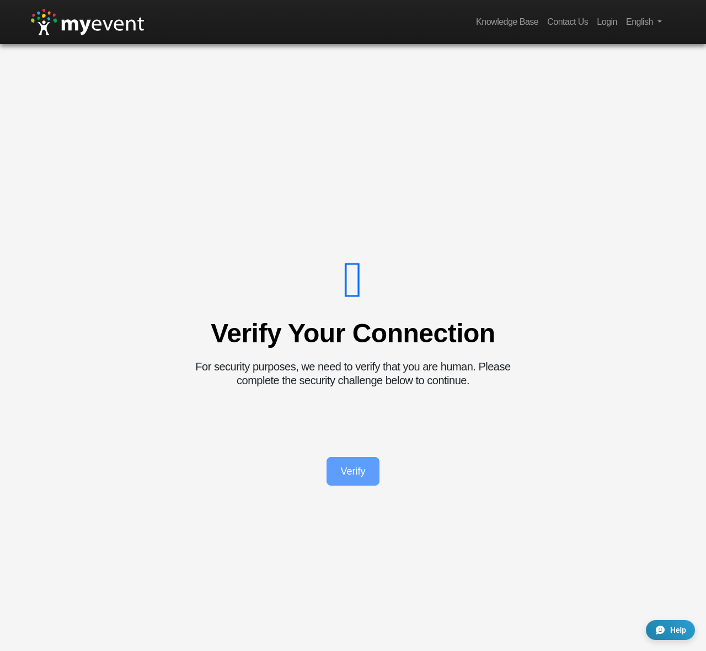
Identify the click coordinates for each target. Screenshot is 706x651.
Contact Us (567, 21)
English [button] (640, 21)
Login (607, 21)
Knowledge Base (507, 21)
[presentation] (353, 422)
